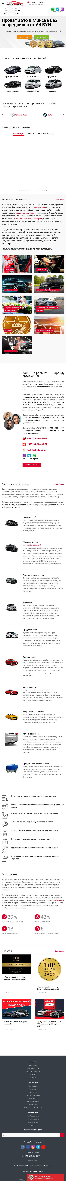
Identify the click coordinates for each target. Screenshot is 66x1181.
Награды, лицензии (33, 1071)
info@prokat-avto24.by (34, 1171)
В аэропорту (33, 1098)
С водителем (41, 37)
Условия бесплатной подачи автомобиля (15, 1023)
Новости (33, 1077)
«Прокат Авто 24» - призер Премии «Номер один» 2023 (48, 988)
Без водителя (24, 37)
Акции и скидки (33, 1122)
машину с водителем (24, 213)
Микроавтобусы (33, 1101)
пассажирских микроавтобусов (28, 218)
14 (44, 190)
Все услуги (60, 200)
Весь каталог (59, 484)
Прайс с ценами (33, 1116)
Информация (33, 1112)
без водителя (39, 207)
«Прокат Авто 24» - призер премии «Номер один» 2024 (15, 978)
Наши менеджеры (33, 1068)
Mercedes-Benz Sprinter (32, 545)
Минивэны (33, 1104)
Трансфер (33, 1092)
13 (42, 190)
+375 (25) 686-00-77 (12, 13)
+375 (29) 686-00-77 (12, 8)
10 (36, 190)
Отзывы (33, 1074)
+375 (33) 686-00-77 (12, 11)
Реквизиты (33, 1065)
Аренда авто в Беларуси (33, 1107)
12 (40, 190)
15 (46, 190)
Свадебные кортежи (33, 1095)
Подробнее (16, 182)
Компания (33, 1062)
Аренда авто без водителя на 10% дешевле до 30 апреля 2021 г (49, 1024)
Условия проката (33, 1119)
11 (38, 190)
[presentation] (3, 115)
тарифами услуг (58, 900)
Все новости (59, 951)
